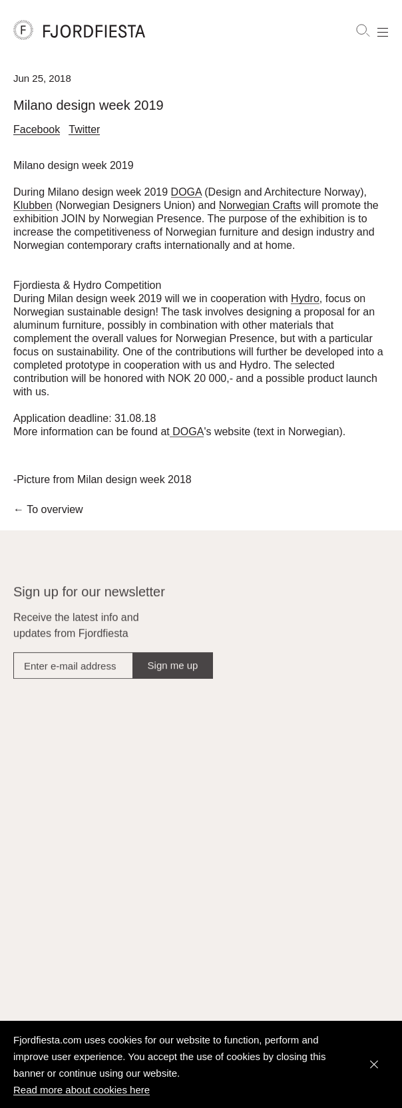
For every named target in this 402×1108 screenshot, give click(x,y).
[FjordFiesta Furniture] (137, 30)
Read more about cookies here (81, 1089)
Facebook (36, 130)
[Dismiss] (374, 1064)
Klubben (33, 208)
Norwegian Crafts (260, 208)
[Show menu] (383, 30)
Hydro (305, 301)
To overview (48, 513)
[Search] (363, 30)
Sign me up (173, 675)
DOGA (186, 195)
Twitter (84, 130)
